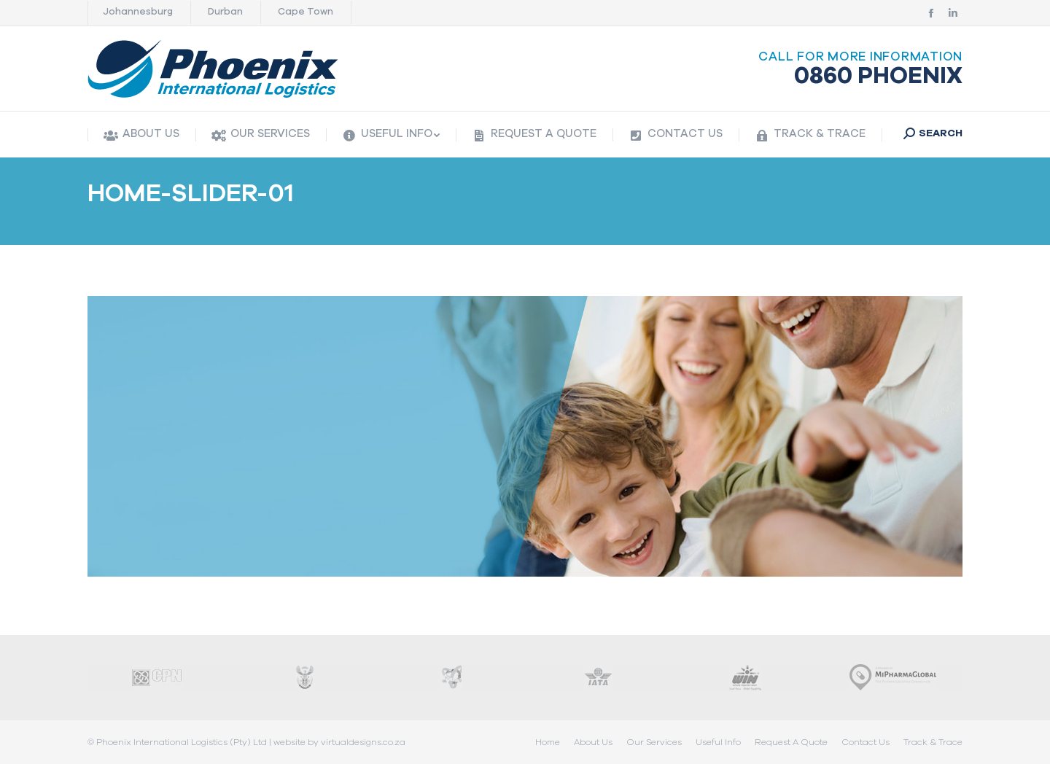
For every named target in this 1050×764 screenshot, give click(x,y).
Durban (225, 12)
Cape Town (305, 12)
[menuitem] (141, 135)
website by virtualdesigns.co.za (339, 742)
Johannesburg (138, 12)
